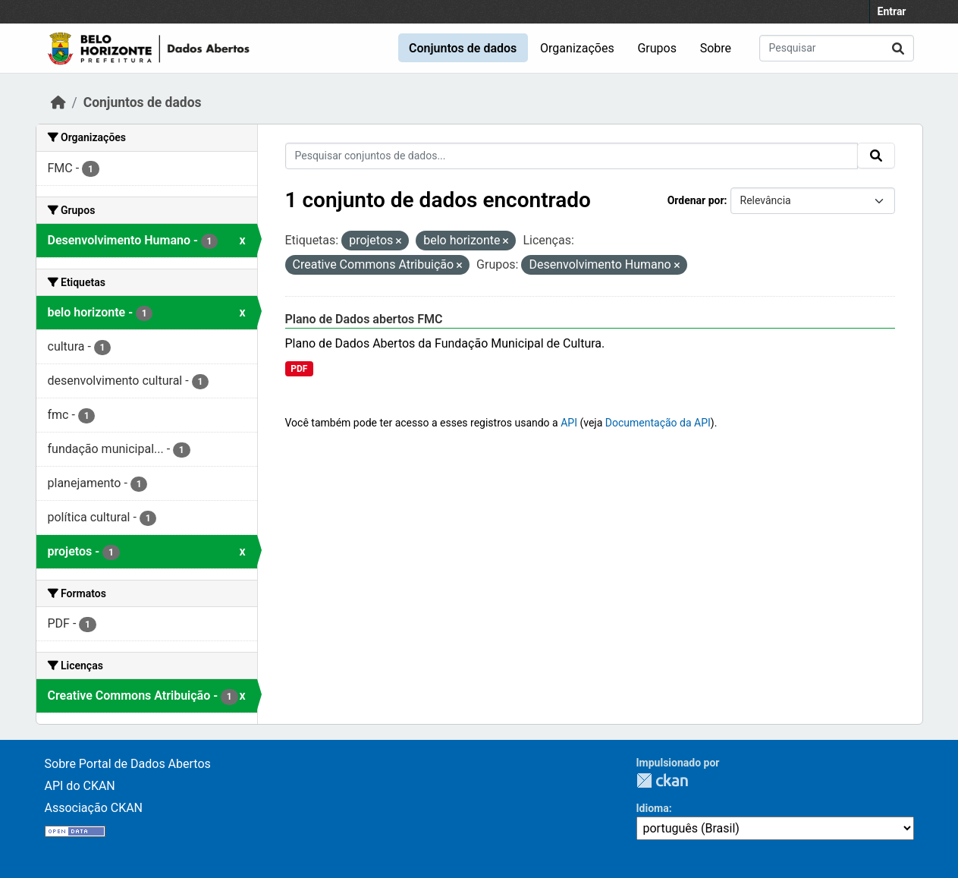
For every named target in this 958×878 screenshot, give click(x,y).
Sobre (715, 48)
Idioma (652, 808)
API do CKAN (80, 786)
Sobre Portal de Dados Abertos (128, 764)
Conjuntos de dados (463, 48)
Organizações (577, 48)
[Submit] (898, 48)
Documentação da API (658, 423)
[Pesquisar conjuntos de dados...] (836, 48)
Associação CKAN (94, 808)
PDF (299, 368)
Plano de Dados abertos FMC (364, 319)
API (569, 423)
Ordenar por (695, 200)
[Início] (58, 102)
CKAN (662, 780)
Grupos (657, 48)
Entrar (892, 11)
